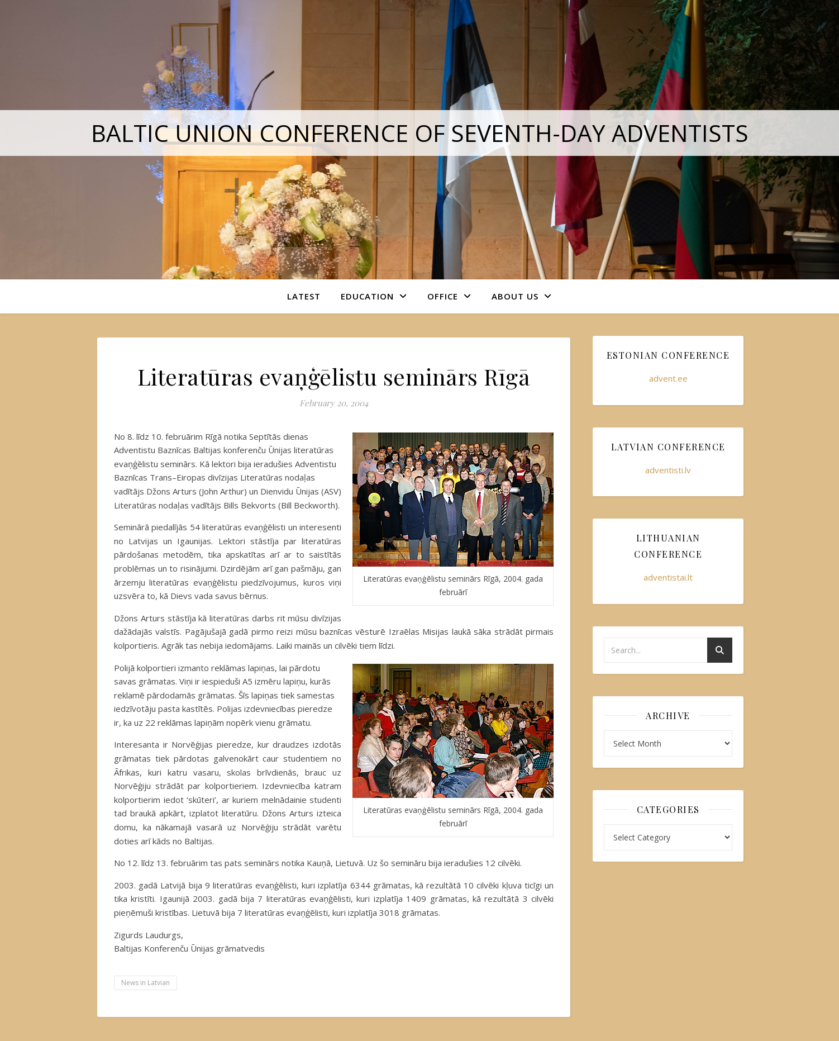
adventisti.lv (668, 470)
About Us (515, 296)
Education (367, 296)
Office (442, 296)
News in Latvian (145, 982)
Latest (304, 296)
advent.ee (668, 378)
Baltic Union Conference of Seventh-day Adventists (420, 133)
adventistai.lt (668, 577)
